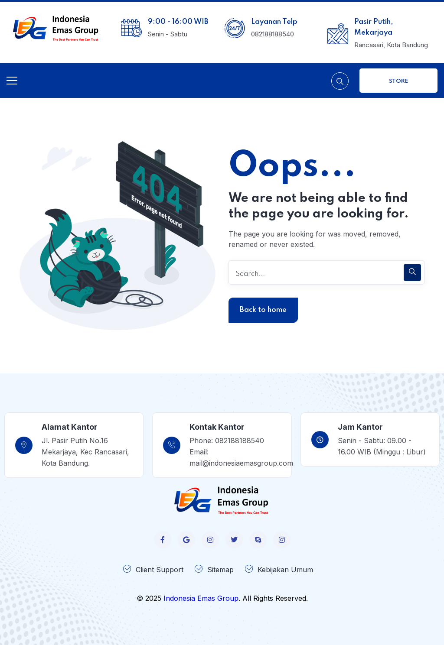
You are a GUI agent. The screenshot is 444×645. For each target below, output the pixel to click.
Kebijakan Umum (285, 569)
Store (398, 81)
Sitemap (220, 569)
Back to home (263, 310)
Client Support (159, 569)
